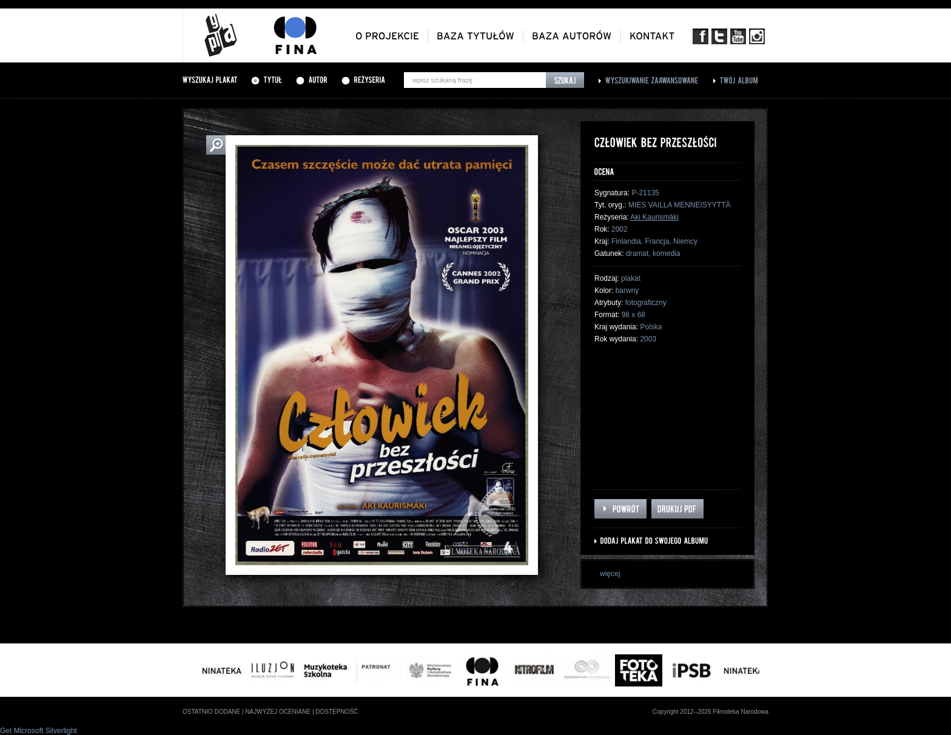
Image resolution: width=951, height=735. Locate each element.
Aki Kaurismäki (654, 217)
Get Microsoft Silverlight (38, 731)
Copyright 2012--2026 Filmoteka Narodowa (710, 711)
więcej (610, 573)
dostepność (336, 711)
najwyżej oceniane (278, 711)
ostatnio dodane (211, 711)
